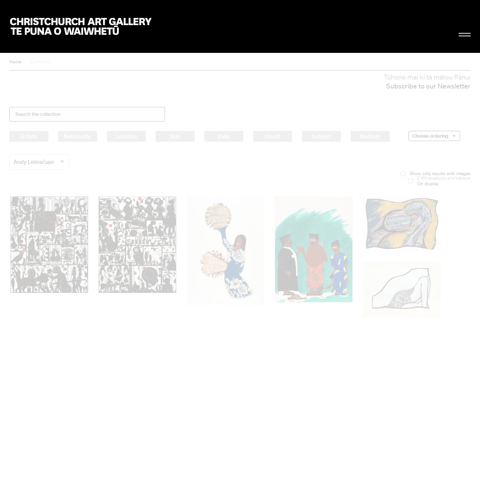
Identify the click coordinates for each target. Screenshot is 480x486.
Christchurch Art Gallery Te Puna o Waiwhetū (81, 27)
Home (15, 61)
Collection (41, 61)
